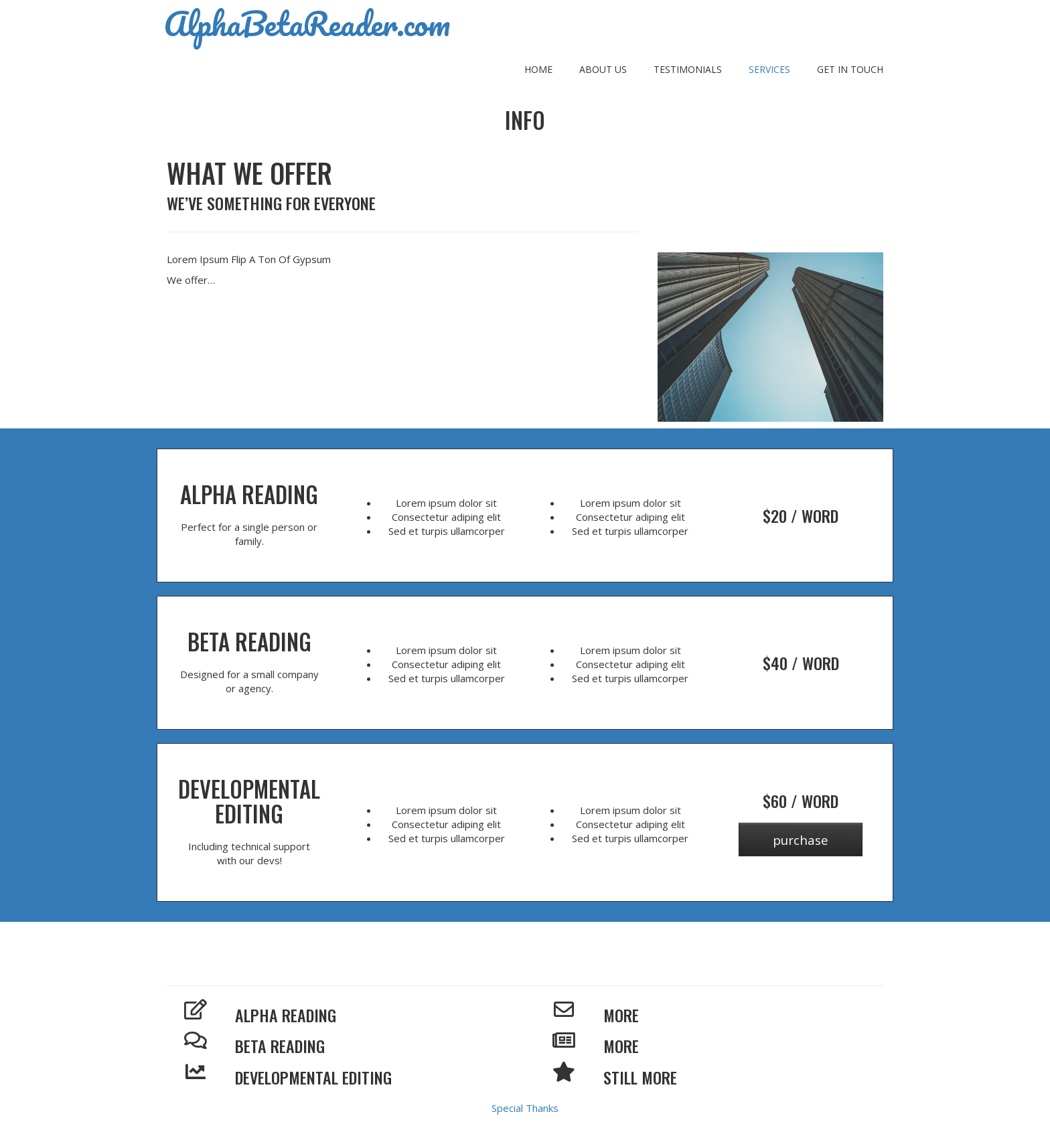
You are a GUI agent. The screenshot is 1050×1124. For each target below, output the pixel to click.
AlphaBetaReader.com (307, 23)
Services (769, 69)
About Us (603, 69)
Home (538, 69)
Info (525, 120)
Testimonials (688, 69)
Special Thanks (525, 1108)
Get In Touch (850, 69)
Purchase (800, 839)
